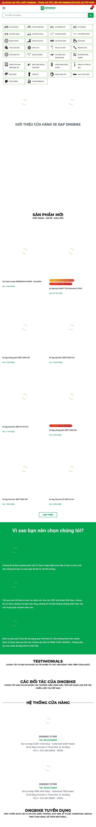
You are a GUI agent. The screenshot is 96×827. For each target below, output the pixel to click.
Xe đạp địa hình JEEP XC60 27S (62, 358)
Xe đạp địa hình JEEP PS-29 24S (15, 427)
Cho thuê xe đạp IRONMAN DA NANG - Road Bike (22, 281)
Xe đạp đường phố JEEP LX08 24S (16, 358)
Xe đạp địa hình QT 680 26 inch (61, 499)
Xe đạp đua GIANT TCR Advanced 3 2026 (65, 288)
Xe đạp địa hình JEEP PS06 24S (15, 499)
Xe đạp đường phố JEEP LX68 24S (63, 430)
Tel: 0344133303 (48, 787)
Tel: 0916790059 (48, 740)
